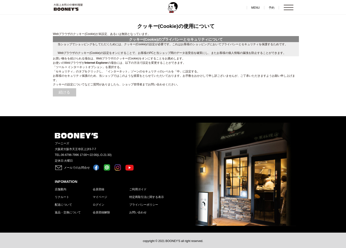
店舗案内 (60, 189)
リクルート (62, 197)
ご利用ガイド (138, 189)
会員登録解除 (101, 212)
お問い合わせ (138, 212)
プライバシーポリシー (143, 204)
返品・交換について (68, 212)
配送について (63, 204)
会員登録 (98, 189)
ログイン (98, 204)
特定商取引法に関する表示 (146, 197)
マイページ (100, 197)
